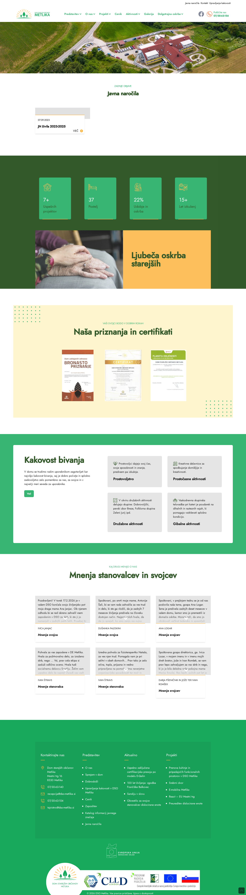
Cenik (118, 14)
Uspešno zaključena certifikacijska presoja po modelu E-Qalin (141, 772)
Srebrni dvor (176, 783)
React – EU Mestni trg (182, 797)
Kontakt (204, 3)
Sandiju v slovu (135, 794)
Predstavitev (72, 14)
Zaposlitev (91, 806)
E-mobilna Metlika (179, 790)
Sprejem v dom (94, 775)
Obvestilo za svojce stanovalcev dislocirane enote (144, 803)
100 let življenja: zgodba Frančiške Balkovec (141, 785)
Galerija (149, 14)
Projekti (105, 14)
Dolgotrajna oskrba (170, 14)
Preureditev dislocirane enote (185, 803)
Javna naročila (192, 3)
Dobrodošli (91, 781)
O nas (90, 14)
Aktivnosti (133, 14)
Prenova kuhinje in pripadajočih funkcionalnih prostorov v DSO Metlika (184, 772)
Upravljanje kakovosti (220, 3)
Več (29, 493)
